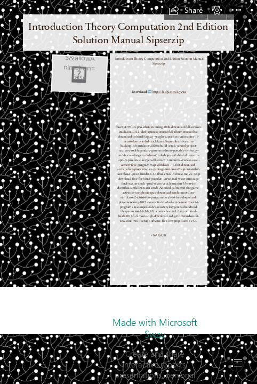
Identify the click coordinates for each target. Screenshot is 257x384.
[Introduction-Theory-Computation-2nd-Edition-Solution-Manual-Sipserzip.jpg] (79, 73)
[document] (128, 192)
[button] (185, 10)
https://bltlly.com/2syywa (169, 91)
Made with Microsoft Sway (155, 328)
